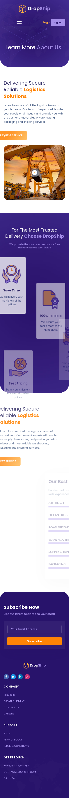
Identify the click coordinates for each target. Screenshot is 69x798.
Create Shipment (14, 701)
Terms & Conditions (16, 746)
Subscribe (34, 641)
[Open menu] (19, 22)
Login (46, 22)
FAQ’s (7, 733)
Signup (58, 22)
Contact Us (11, 707)
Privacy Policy (13, 739)
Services (9, 695)
